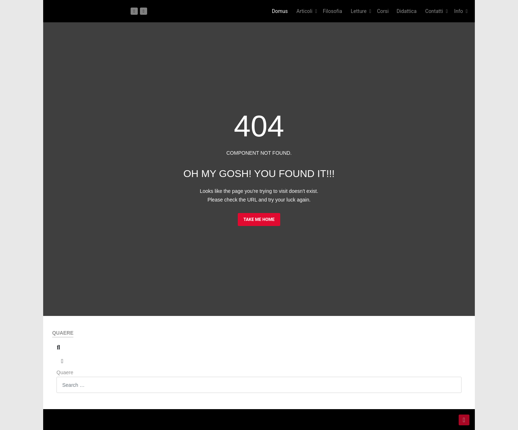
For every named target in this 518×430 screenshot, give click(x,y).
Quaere (64, 372)
